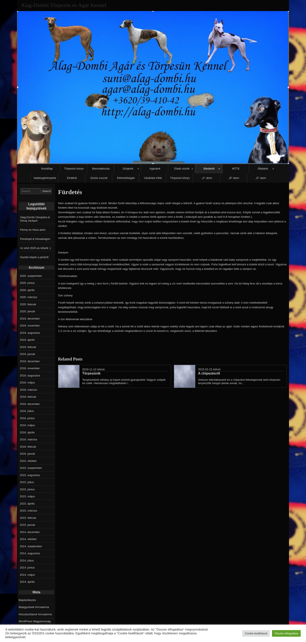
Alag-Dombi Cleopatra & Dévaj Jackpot (35, 219)
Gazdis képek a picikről (34, 257)
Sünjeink (128, 168)
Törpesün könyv (74, 168)
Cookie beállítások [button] (256, 633)
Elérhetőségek (126, 178)
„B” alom (234, 178)
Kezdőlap (47, 168)
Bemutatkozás (101, 168)
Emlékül (72, 178)
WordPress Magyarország (35, 621)
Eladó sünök (182, 168)
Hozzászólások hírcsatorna (35, 614)
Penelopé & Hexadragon (35, 238)
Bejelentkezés (27, 600)
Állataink (263, 168)
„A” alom (207, 178)
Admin (101, 369)
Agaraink (154, 168)
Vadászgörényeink (45, 178)
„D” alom (261, 178)
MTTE (235, 168)
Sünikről (208, 168)
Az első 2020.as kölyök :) (35, 248)
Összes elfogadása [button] (286, 633)
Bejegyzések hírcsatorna (34, 607)
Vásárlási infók (153, 178)
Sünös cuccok (99, 178)
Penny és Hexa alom (33, 229)
